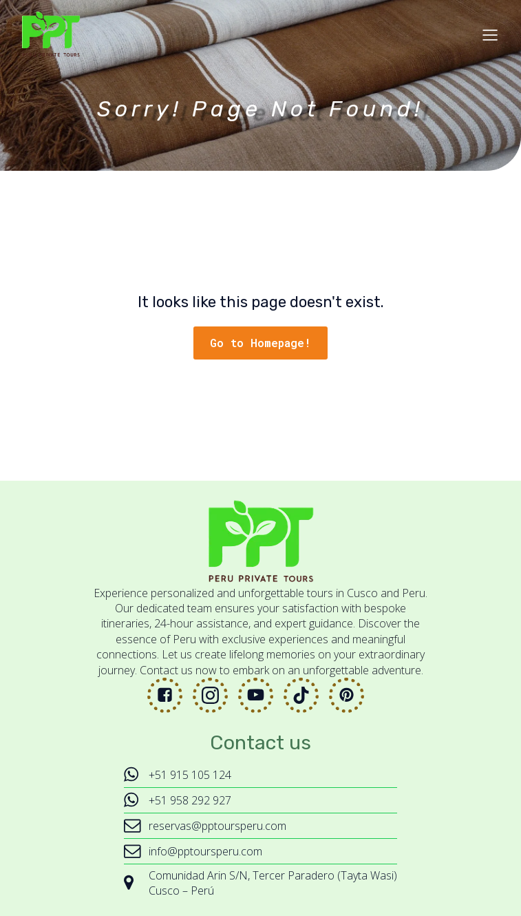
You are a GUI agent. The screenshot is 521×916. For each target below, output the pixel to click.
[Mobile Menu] (490, 34)
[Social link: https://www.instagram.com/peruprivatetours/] (215, 695)
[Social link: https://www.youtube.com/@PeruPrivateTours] (261, 695)
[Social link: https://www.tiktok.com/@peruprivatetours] (306, 695)
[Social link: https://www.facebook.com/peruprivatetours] (170, 695)
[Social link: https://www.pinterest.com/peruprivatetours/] (351, 695)
